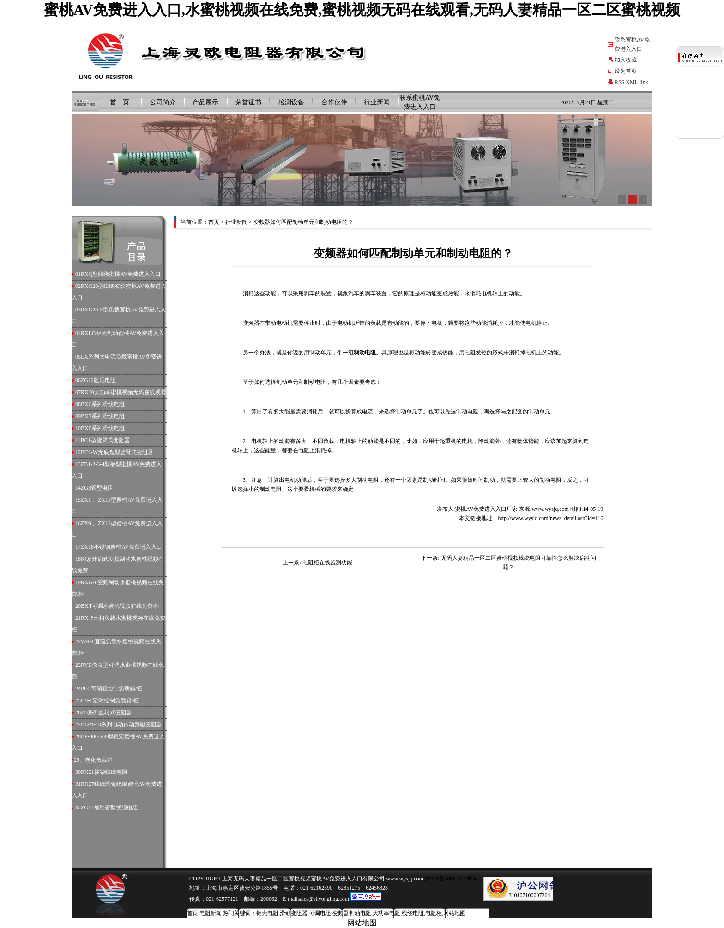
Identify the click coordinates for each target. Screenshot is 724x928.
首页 (213, 222)
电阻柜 (433, 913)
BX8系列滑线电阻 (103, 428)
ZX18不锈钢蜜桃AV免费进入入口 (121, 547)
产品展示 (205, 102)
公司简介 (163, 102)
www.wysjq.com (550, 509)
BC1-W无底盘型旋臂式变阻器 (117, 452)
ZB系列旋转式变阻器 (106, 712)
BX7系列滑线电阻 (103, 416)
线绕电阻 (413, 913)
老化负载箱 (99, 760)
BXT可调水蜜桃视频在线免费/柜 (120, 606)
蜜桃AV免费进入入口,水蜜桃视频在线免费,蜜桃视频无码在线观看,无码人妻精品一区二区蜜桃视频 (362, 9)
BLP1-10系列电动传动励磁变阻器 (121, 724)
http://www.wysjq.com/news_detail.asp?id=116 (550, 518)
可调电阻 (320, 913)
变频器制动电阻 (351, 913)
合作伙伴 (334, 102)
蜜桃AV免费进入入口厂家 (486, 509)
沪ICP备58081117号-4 (450, 878)
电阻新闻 (210, 913)
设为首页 (626, 71)
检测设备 (291, 102)
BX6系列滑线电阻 (103, 404)
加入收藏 (626, 60)
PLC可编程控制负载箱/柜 (111, 688)
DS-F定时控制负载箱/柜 (110, 700)
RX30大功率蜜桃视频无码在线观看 (123, 392)
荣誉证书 (248, 102)
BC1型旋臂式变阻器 (105, 440)
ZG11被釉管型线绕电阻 (109, 807)
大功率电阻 (386, 913)
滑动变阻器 (294, 913)
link (644, 82)
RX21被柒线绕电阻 (104, 772)
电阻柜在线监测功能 (327, 562)
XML (632, 82)
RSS (619, 82)
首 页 (119, 102)
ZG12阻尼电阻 (98, 380)
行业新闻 (377, 102)
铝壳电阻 (267, 913)
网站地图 (454, 913)
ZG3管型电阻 (97, 488)
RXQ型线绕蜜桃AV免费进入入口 (121, 274)
